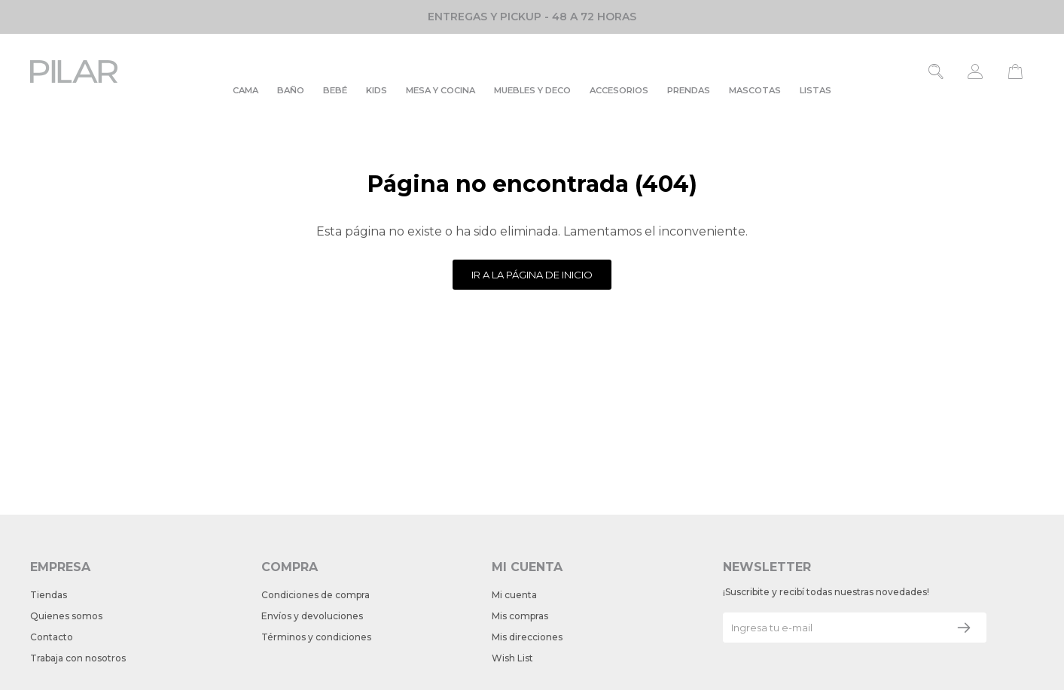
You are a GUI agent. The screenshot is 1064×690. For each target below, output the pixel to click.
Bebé (335, 90)
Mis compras (520, 616)
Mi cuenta (514, 594)
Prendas (688, 90)
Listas (815, 90)
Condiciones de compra (315, 594)
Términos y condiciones (316, 637)
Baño (290, 90)
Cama (245, 90)
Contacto (51, 637)
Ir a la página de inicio (532, 275)
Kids (376, 90)
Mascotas (755, 90)
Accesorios (619, 90)
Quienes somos (66, 616)
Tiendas (48, 594)
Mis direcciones (527, 637)
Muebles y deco (532, 90)
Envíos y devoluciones (312, 616)
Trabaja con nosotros (78, 658)
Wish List (512, 658)
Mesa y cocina (440, 90)
